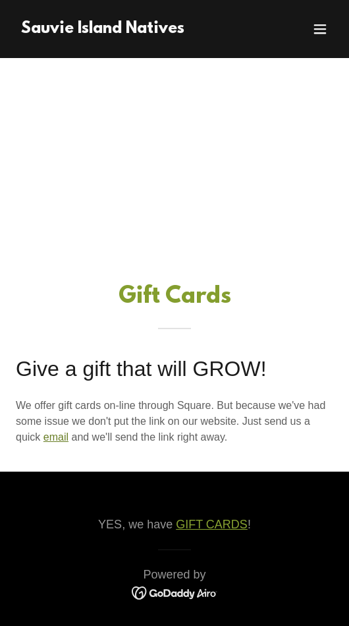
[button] (320, 29)
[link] (102, 29)
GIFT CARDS (212, 524)
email (55, 437)
